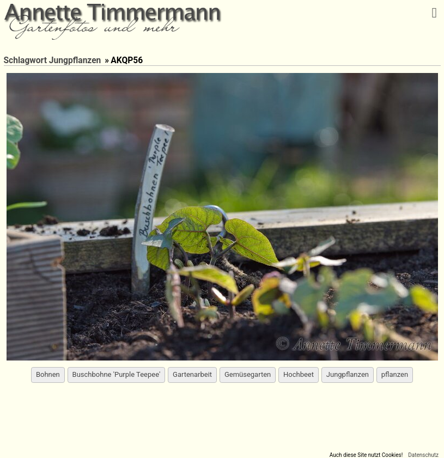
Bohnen (48, 374)
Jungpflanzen (75, 60)
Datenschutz (423, 455)
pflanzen (394, 374)
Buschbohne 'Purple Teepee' (116, 374)
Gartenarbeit (192, 374)
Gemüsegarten (247, 374)
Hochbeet (298, 374)
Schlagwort (25, 60)
